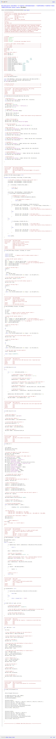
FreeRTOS (48, 5)
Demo (52, 5)
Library (13, 7)
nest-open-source (5, 5)
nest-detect (14, 5)
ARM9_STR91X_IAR (6, 7)
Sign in (53, 1)
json (54, 737)
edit (28, 10)
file (25, 10)
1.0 (18, 5)
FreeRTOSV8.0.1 (41, 5)
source (18, 7)
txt (51, 737)
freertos (22, 5)
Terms (13, 737)
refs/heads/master (30, 5)
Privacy (10, 737)
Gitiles (7, 737)
